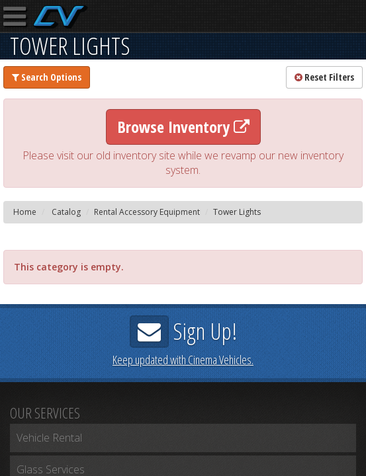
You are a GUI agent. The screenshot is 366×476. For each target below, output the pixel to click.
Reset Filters (324, 77)
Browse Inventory (183, 127)
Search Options (46, 77)
